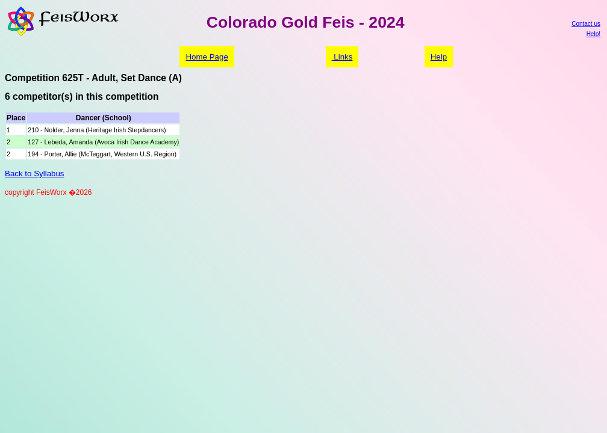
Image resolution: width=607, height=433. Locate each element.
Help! (593, 34)
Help (439, 56)
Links (342, 56)
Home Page (206, 56)
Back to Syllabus (34, 173)
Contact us (585, 23)
